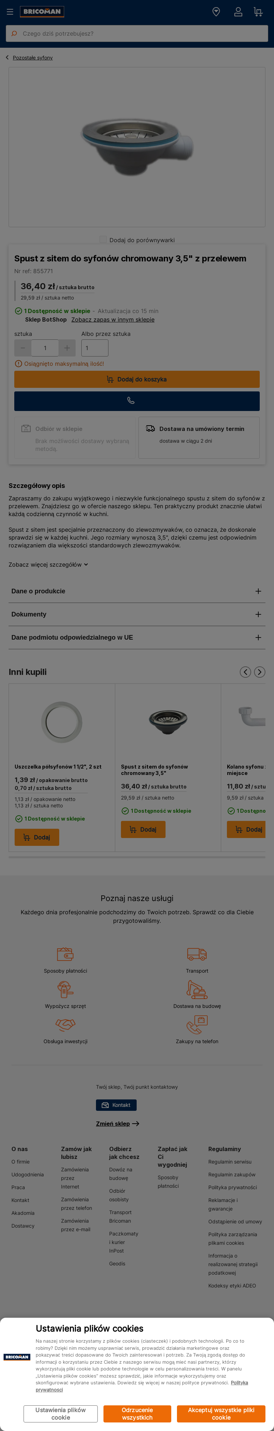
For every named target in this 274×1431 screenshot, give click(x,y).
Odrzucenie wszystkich (137, 1413)
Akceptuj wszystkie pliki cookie (221, 1413)
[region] (137, 1374)
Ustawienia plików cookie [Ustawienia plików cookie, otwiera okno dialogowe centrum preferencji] (60, 1413)
